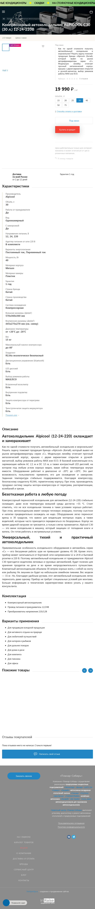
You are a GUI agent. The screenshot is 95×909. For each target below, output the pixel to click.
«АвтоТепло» (58, 796)
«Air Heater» (75, 799)
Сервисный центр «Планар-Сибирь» (66, 810)
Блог (24, 875)
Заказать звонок (24, 775)
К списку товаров (65, 158)
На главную (24, 837)
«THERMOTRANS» (72, 796)
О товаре (7, 38)
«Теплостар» (69, 787)
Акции (23, 847)
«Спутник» (84, 793)
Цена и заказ (21, 38)
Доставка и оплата (24, 858)
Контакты (23, 880)
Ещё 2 (5, 70)
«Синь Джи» (86, 799)
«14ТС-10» (88, 787)
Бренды (24, 864)
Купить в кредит (67, 129)
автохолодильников (71, 805)
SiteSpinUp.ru (32, 891)
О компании (23, 853)
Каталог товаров (23, 842)
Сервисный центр (24, 869)
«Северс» (56, 790)
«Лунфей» (65, 790)
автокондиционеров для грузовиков (71, 802)
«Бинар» (79, 787)
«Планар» (75, 793)
